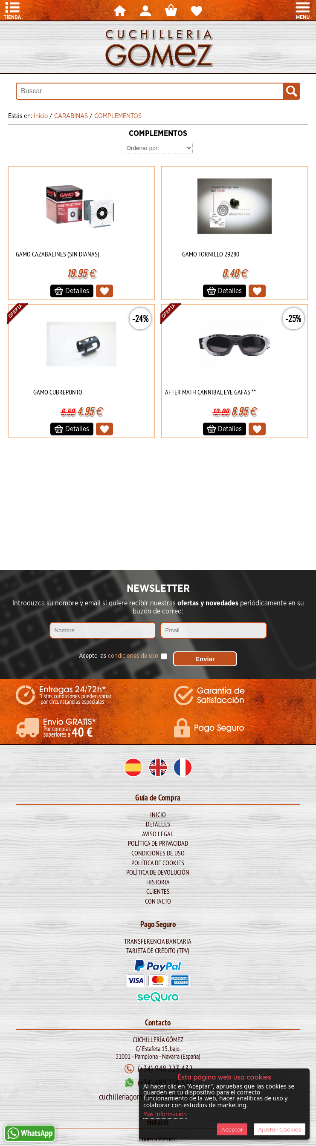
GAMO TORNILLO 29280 (210, 254)
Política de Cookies (157, 862)
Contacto (158, 901)
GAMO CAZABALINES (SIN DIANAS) (57, 254)
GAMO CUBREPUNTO (57, 392)
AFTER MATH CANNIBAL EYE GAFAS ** (210, 392)
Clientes (158, 891)
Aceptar (232, 1129)
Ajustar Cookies (279, 1129)
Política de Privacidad (158, 843)
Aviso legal (158, 833)
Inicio (158, 814)
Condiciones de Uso (158, 853)
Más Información (165, 1114)
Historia (158, 882)
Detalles (158, 824)
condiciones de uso (133, 656)
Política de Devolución (157, 872)
